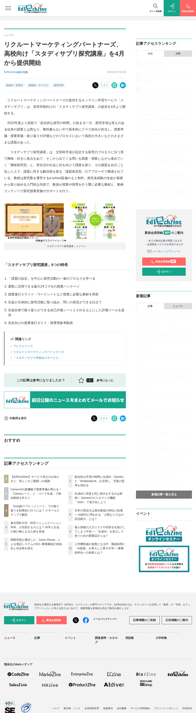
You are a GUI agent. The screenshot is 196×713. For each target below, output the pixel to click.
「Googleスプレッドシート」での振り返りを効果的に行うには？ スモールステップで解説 (35, 510)
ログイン (163, 272)
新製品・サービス (38, 85)
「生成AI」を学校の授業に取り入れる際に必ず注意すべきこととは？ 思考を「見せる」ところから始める (164, 358)
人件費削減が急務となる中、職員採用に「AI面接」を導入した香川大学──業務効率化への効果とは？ (100, 548)
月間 (177, 53)
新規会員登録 (163, 262)
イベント (70, 637)
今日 (150, 53)
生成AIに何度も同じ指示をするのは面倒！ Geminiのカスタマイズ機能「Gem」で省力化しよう (98, 498)
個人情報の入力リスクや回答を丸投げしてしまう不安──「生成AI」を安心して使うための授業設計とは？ (100, 531)
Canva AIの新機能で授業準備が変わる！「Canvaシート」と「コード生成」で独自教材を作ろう (36, 493)
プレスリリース (23, 346)
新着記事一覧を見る (164, 494)
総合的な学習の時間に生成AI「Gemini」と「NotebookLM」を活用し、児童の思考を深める (100, 481)
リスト (104, 85)
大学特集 (161, 637)
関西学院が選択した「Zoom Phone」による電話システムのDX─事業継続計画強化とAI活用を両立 (36, 544)
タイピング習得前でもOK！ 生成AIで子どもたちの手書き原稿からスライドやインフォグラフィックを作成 (164, 417)
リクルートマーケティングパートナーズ (38, 352)
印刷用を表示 (15, 418)
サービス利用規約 (140, 708)
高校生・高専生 (14, 85)
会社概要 (121, 708)
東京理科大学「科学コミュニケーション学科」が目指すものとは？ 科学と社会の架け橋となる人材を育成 (36, 527)
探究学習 (58, 85)
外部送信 (187, 708)
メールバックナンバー (164, 251)
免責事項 (108, 708)
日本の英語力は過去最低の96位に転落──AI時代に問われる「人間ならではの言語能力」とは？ (99, 515)
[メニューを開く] (8, 8)
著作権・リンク (71, 708)
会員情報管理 (91, 708)
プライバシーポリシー (166, 708)
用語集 (129, 637)
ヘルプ (55, 708)
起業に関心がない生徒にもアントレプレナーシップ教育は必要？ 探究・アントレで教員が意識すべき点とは (164, 378)
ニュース (178, 306)
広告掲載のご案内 (176, 620)
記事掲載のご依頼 (144, 620)
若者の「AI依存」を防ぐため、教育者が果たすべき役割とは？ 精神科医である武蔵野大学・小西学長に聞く (164, 397)
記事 (150, 306)
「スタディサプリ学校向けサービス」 (37, 357)
